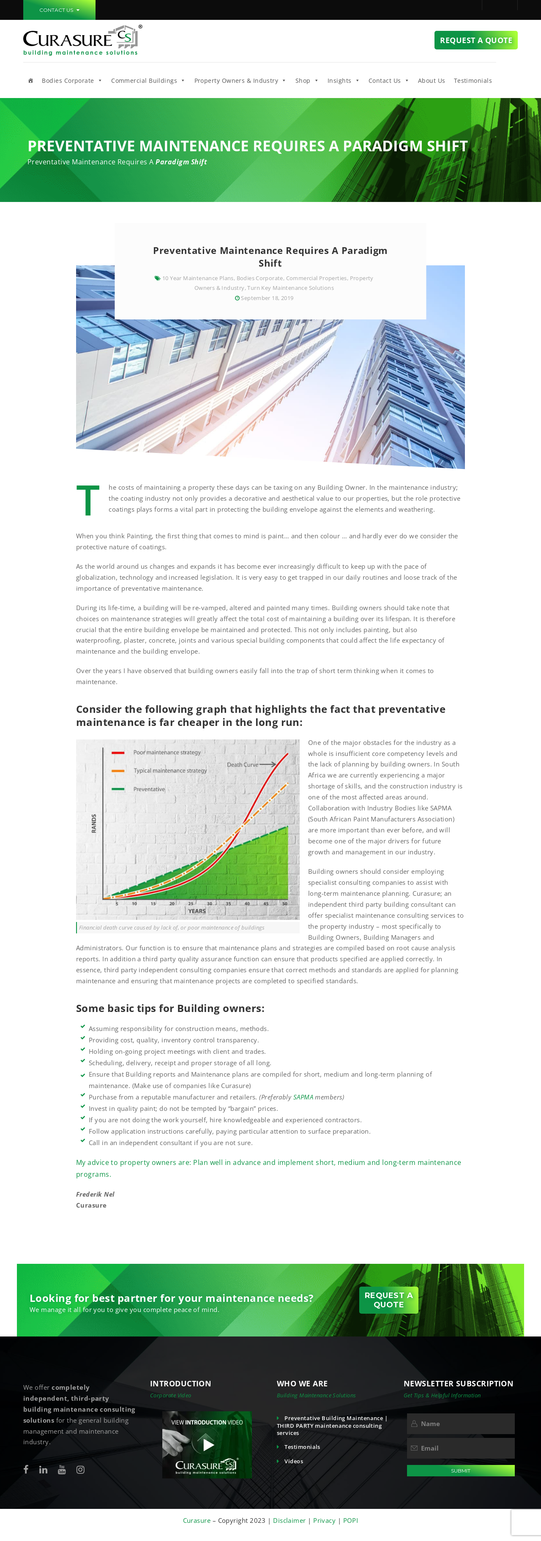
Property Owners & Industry (240, 80)
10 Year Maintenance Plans (198, 278)
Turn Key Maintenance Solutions (290, 288)
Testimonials (473, 80)
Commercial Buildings (148, 80)
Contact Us (389, 80)
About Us (431, 80)
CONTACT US (59, 10)
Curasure (198, 1520)
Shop (307, 80)
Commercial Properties (316, 278)
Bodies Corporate (72, 80)
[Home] (30, 80)
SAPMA (304, 1097)
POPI (350, 1520)
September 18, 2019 (267, 298)
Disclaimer (289, 1520)
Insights (344, 80)
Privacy (325, 1520)
